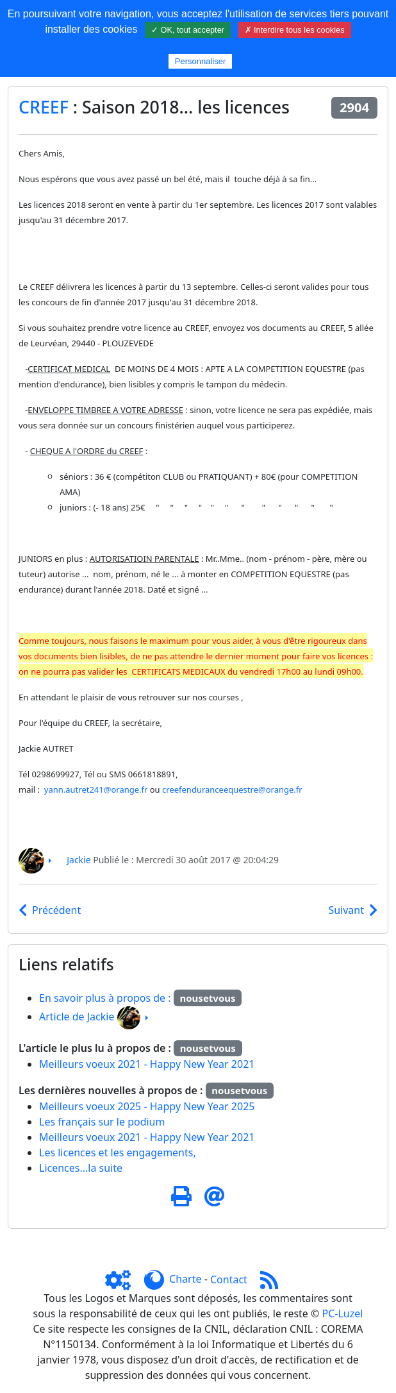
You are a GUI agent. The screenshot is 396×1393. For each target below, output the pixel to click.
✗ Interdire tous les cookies (295, 30)
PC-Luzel (342, 1313)
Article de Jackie (76, 1016)
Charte (185, 1279)
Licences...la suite (80, 1168)
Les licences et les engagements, (117, 1152)
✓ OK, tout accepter (187, 30)
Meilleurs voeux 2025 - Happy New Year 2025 (146, 1106)
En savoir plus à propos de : (106, 998)
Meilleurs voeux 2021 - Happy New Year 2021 (146, 1064)
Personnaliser (200, 61)
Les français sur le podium (102, 1122)
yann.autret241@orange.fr (96, 789)
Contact (228, 1279)
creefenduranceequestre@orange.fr (232, 789)
